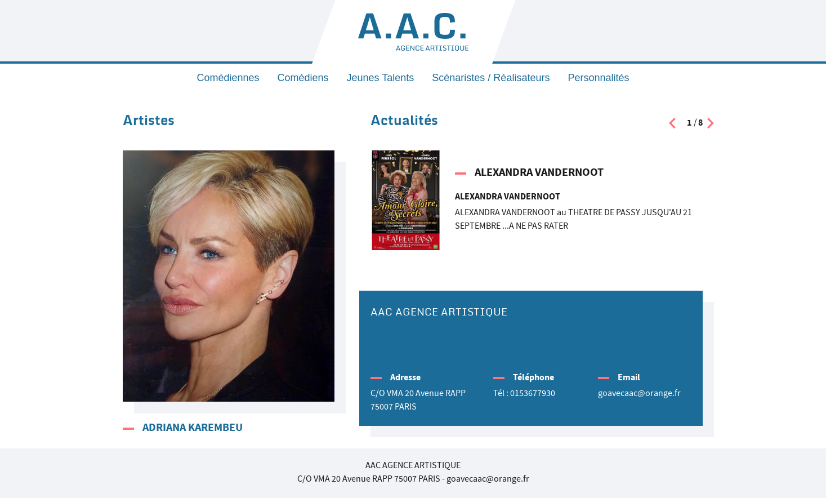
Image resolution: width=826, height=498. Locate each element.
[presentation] (672, 126)
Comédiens (303, 77)
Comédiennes (228, 77)
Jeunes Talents (380, 77)
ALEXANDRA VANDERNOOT (539, 172)
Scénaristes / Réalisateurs (491, 77)
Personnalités (598, 77)
